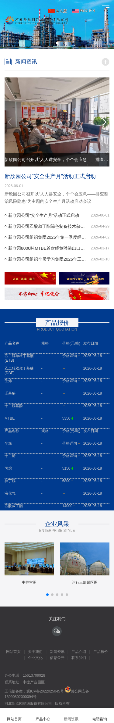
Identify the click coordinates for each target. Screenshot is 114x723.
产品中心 (43, 715)
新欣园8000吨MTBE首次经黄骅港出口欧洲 (58, 248)
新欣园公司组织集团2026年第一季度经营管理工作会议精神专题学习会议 (58, 237)
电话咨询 (99, 715)
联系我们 (78, 658)
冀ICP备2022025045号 (45, 691)
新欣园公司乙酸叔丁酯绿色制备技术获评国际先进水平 (58, 226)
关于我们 (35, 652)
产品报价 (100, 652)
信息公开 (57, 658)
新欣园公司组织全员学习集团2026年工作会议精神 (58, 259)
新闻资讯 (57, 652)
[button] (57, 43)
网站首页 (13, 652)
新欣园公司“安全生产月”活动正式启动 (50, 176)
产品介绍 (78, 652)
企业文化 (35, 658)
